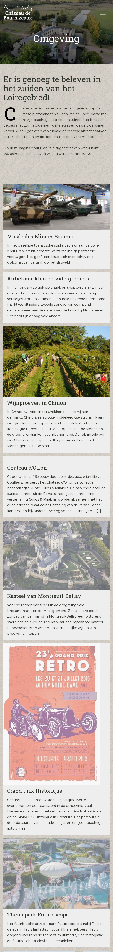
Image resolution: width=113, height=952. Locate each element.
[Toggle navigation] (103, 12)
